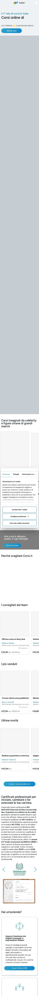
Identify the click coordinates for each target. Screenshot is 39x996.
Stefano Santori (8, 643)
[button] (4, 3)
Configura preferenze (20, 516)
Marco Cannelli (8, 702)
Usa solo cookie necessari (19, 523)
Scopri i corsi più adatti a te (19, 784)
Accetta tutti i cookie (19, 509)
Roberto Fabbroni (9, 760)
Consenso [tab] (6, 474)
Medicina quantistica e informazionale (18, 756)
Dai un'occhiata (12, 545)
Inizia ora (12, 30)
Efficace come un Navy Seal (13, 639)
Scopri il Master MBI (19, 968)
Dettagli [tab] (16, 474)
